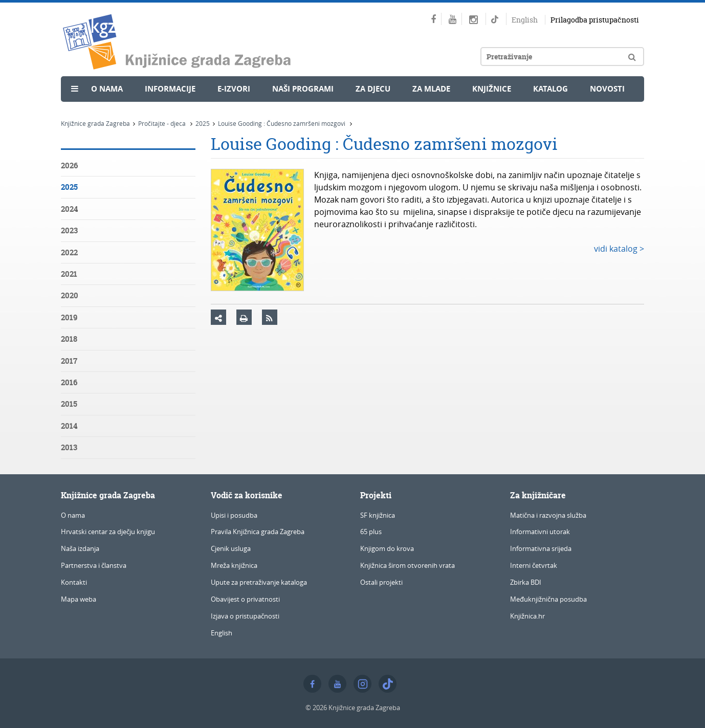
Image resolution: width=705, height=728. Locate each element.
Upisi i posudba (234, 515)
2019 (69, 317)
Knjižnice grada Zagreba (95, 123)
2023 (69, 230)
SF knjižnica (377, 515)
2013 (69, 447)
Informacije (170, 88)
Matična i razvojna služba (548, 515)
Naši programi (303, 88)
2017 (69, 361)
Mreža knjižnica (234, 565)
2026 (69, 165)
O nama (107, 88)
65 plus (371, 531)
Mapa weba (78, 599)
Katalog (550, 88)
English (525, 20)
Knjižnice (491, 88)
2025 (202, 123)
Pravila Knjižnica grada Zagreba (257, 531)
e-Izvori (233, 88)
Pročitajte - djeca (162, 123)
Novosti (607, 88)
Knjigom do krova (387, 548)
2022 (69, 252)
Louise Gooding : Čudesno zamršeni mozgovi (282, 123)
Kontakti (74, 582)
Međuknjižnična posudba (548, 599)
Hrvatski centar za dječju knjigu (108, 531)
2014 (69, 426)
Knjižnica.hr (527, 616)
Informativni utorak (540, 531)
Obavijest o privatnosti (245, 599)
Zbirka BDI (525, 582)
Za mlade (431, 88)
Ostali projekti (381, 582)
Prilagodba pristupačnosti (594, 20)
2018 (69, 339)
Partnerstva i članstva (93, 565)
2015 (69, 404)
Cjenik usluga (231, 548)
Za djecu (373, 88)
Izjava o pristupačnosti (245, 616)
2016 (69, 382)
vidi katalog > (619, 248)
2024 (69, 209)
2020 (69, 295)
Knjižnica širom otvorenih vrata (407, 565)
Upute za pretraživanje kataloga (259, 582)
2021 (69, 274)
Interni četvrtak (533, 565)
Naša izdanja (80, 548)
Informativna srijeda (540, 548)
